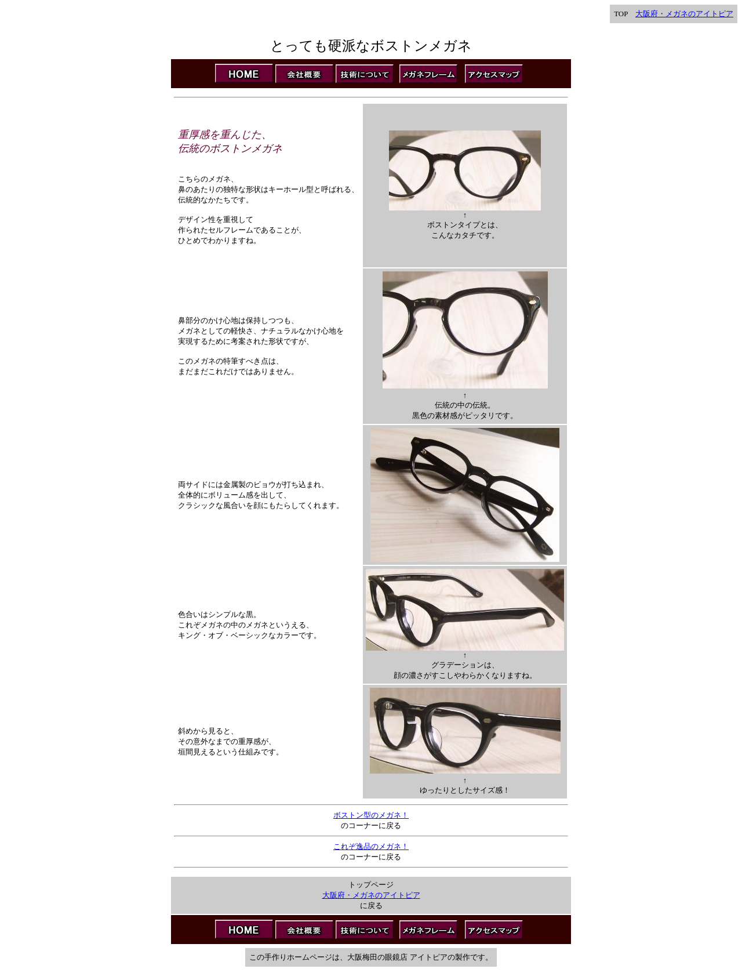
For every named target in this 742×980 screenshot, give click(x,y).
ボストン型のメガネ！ (371, 815)
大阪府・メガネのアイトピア (684, 13)
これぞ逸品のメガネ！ (371, 846)
